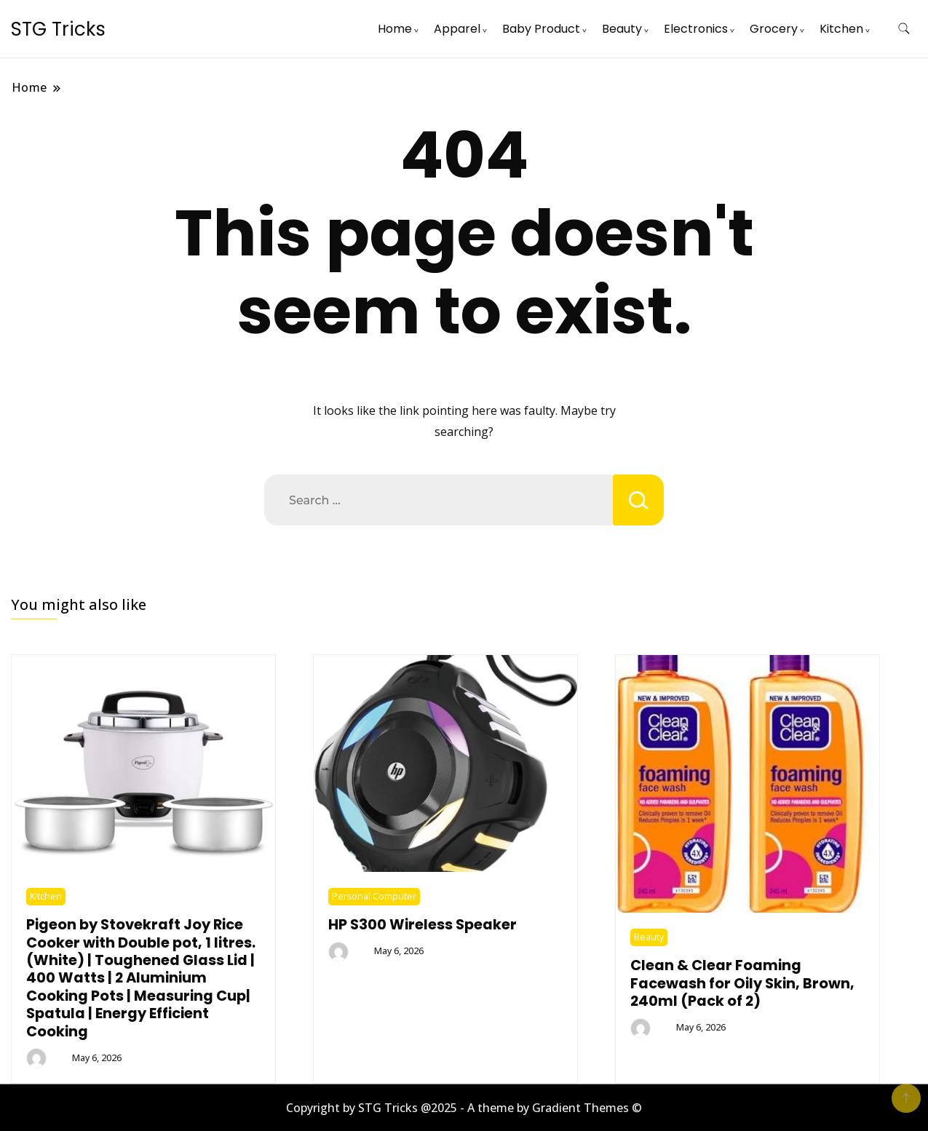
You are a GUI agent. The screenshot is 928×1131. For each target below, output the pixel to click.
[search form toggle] (904, 28)
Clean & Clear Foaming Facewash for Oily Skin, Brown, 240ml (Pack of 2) (742, 983)
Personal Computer (374, 896)
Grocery (774, 28)
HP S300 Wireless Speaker (422, 924)
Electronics (696, 28)
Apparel (457, 28)
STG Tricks (58, 29)
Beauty (622, 28)
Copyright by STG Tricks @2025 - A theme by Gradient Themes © (464, 1108)
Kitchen (841, 28)
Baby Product (541, 28)
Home (395, 28)
